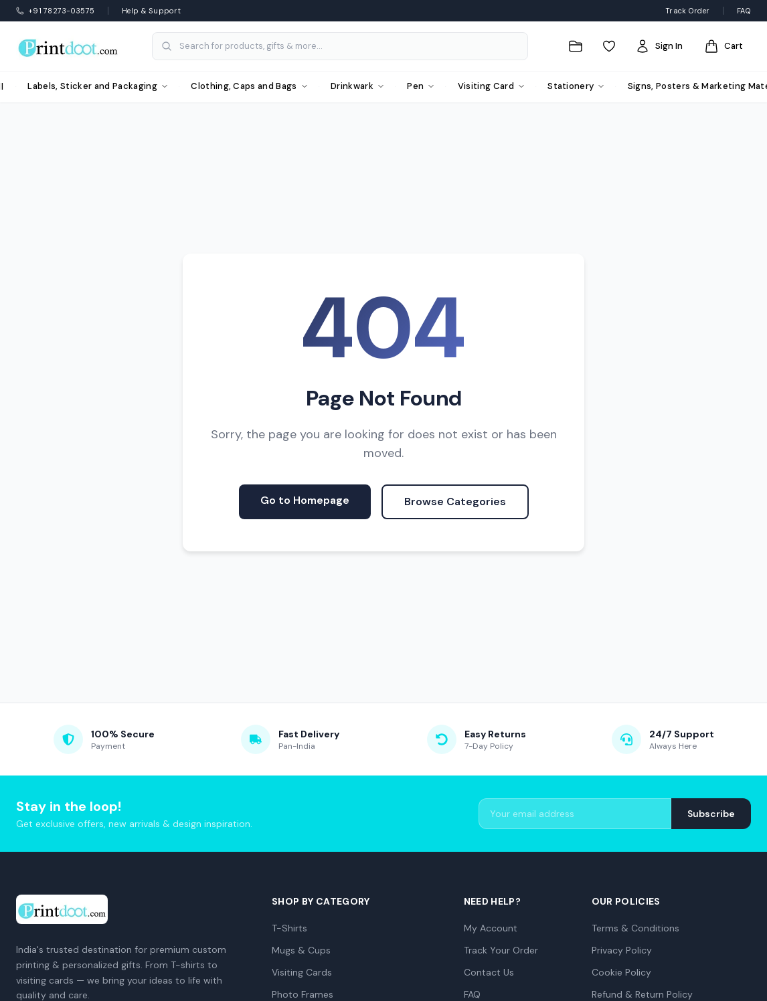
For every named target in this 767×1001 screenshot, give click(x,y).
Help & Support (151, 10)
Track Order (687, 10)
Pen (420, 86)
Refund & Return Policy (642, 994)
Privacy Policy (622, 950)
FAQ (744, 10)
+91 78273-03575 (55, 10)
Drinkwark (357, 86)
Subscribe (711, 814)
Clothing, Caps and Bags (249, 86)
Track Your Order (501, 950)
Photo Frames (302, 994)
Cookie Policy (621, 972)
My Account (490, 928)
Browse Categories (455, 501)
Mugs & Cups (301, 950)
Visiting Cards (302, 972)
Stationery (575, 86)
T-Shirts (289, 928)
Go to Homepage (304, 500)
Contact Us (489, 972)
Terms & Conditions (635, 928)
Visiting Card (491, 86)
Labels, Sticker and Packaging (97, 86)
